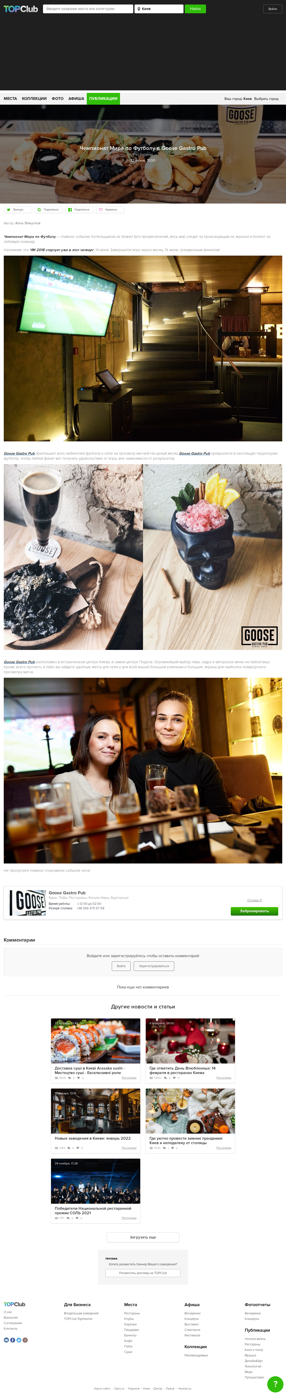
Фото (58, 98)
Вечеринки (192, 1313)
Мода (248, 1372)
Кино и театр (254, 1350)
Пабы (128, 1346)
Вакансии (11, 1318)
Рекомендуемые (196, 1355)
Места (10, 98)
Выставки (191, 1324)
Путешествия (254, 1377)
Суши (128, 1352)
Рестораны (129, 1078)
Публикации (103, 98)
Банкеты (130, 1335)
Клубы (129, 1319)
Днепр (158, 1388)
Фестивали (192, 1335)
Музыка (250, 1355)
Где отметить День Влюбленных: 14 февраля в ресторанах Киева (183, 1070)
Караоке (130, 1324)
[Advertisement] (143, 55)
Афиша (76, 98)
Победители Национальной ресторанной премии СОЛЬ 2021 (93, 1210)
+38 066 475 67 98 (90, 908)
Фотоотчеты (257, 1304)
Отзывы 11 (254, 900)
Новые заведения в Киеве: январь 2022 (93, 1138)
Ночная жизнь (255, 1339)
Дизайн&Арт (254, 1361)
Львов (170, 1388)
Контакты (11, 1329)
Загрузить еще (143, 1237)
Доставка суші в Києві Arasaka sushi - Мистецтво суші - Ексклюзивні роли (90, 1070)
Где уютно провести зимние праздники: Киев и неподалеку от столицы (186, 1140)
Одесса (119, 1388)
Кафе (128, 1341)
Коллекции (34, 98)
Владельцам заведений (81, 1313)
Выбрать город (266, 99)
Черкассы (184, 1388)
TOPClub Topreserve (78, 1319)
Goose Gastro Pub (67, 893)
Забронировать (254, 911)
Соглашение (13, 1323)
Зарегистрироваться (154, 966)
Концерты (191, 1319)
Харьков (134, 1388)
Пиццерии (131, 1330)
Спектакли (192, 1330)
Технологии (253, 1366)
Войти (272, 9)
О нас (8, 1312)
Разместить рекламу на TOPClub (143, 1273)
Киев (146, 1388)
